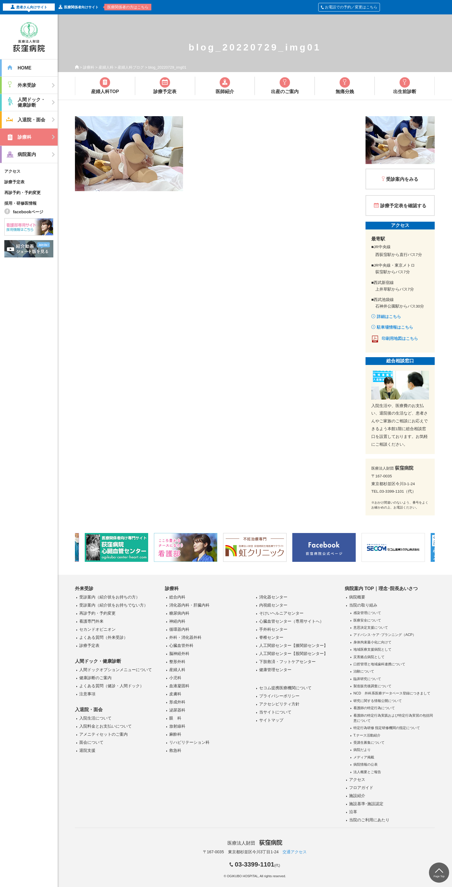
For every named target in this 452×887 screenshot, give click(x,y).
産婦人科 (106, 67)
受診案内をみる (402, 179)
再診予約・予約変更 (22, 192)
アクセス (12, 171)
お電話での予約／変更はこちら (349, 7)
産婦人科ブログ (131, 67)
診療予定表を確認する (403, 205)
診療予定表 (14, 182)
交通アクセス (294, 852)
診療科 (88, 67)
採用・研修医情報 (20, 203)
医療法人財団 (254, 843)
